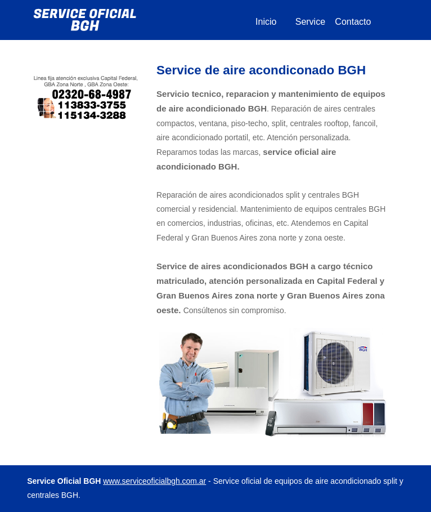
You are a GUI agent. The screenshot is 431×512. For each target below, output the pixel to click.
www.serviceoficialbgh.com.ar (154, 481)
